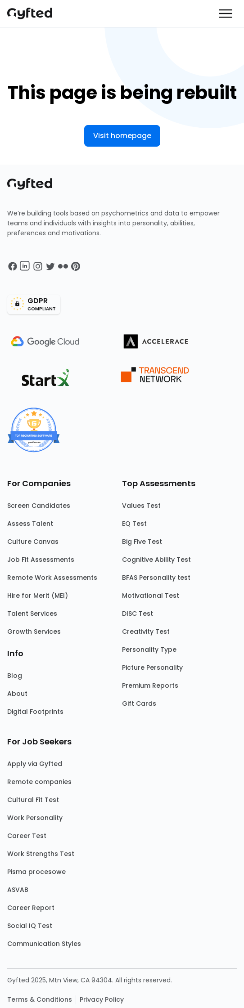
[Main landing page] (34, 13)
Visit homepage (122, 135)
